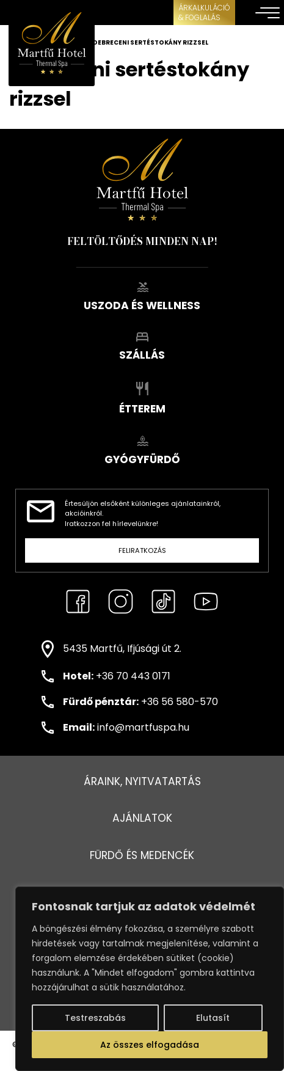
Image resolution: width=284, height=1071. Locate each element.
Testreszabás (95, 1018)
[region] (149, 978)
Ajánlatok (142, 818)
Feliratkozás (142, 550)
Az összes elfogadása (149, 1045)
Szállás (142, 347)
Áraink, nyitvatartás (142, 781)
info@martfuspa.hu (143, 727)
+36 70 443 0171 (133, 676)
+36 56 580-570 (179, 702)
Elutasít (213, 1018)
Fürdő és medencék (142, 855)
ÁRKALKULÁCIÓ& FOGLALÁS (204, 12)
